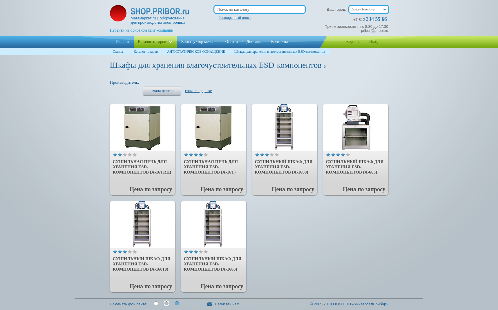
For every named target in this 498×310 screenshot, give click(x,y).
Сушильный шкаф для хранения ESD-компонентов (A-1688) (284, 166)
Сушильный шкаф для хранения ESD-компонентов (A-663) (355, 166)
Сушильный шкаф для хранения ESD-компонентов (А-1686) (213, 263)
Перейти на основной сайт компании (141, 30)
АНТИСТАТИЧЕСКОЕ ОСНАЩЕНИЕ (196, 52)
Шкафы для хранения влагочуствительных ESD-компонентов (279, 52)
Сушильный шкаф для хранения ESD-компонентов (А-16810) (142, 263)
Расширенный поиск (235, 17)
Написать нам (223, 304)
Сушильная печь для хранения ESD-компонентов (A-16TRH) (142, 166)
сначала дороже (198, 91)
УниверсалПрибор (370, 304)
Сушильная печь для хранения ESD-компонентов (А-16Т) (211, 166)
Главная (118, 52)
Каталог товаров (146, 52)
